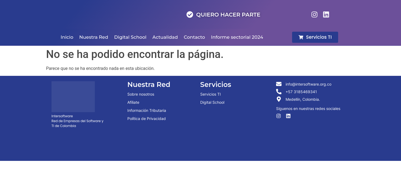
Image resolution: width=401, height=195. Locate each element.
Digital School (212, 102)
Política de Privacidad (146, 118)
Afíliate (133, 102)
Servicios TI (210, 94)
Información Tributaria (146, 110)
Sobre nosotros (140, 94)
